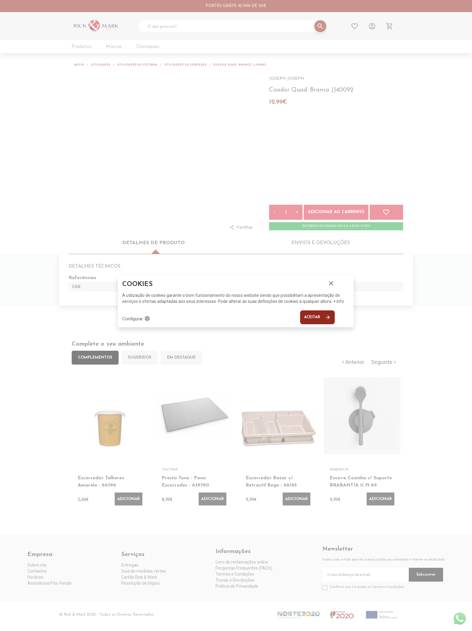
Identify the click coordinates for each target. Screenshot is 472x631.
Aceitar (317, 317)
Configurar (136, 319)
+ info (338, 301)
